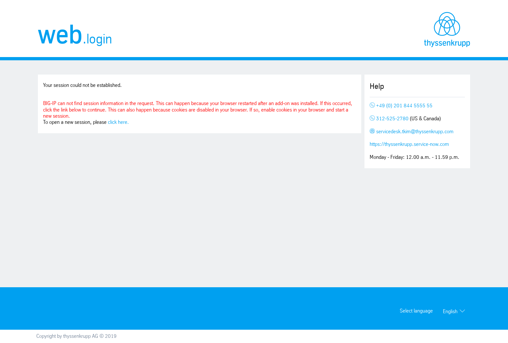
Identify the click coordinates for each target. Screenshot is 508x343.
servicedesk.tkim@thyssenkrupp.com (412, 131)
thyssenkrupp (447, 29)
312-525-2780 (390, 118)
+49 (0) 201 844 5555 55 (401, 105)
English (450, 311)
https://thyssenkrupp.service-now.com (409, 144)
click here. (118, 122)
